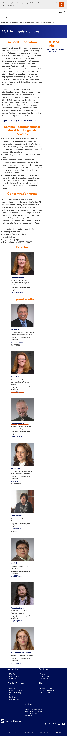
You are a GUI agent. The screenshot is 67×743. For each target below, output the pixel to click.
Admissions (14, 14)
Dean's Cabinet (45, 700)
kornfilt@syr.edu (16, 536)
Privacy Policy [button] (10, 5)
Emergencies (44, 740)
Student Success (33, 14)
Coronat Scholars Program (42, 25)
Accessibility (11, 740)
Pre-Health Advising (15, 698)
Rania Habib (16, 475)
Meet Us (12, 681)
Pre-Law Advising (15, 700)
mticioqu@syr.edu (17, 670)
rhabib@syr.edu (16, 488)
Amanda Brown (17, 284)
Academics (24, 14)
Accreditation (28, 740)
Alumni (43, 14)
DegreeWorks (14, 706)
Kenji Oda (15, 570)
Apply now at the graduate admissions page (19, 127)
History (42, 702)
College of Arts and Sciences (34, 716)
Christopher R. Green (19, 431)
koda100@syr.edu (17, 583)
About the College (46, 695)
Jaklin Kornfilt (16, 523)
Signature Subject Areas (49, 20)
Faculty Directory (45, 685)
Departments (44, 683)
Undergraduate (14, 683)
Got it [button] (62, 4)
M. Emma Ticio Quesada (21, 659)
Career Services (14, 702)
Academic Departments (31, 20)
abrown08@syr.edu (17, 300)
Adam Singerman (18, 615)
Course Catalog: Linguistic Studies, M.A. (55, 57)
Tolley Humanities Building (33, 718)
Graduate (12, 685)
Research (52, 14)
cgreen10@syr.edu (17, 444)
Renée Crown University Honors (20, 25)
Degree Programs (15, 20)
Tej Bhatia (15, 336)
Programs (43, 681)
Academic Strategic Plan (48, 698)
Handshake (13, 704)
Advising (12, 695)
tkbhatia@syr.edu (17, 349)
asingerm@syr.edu (17, 628)
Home (4, 14)
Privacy (58, 740)
